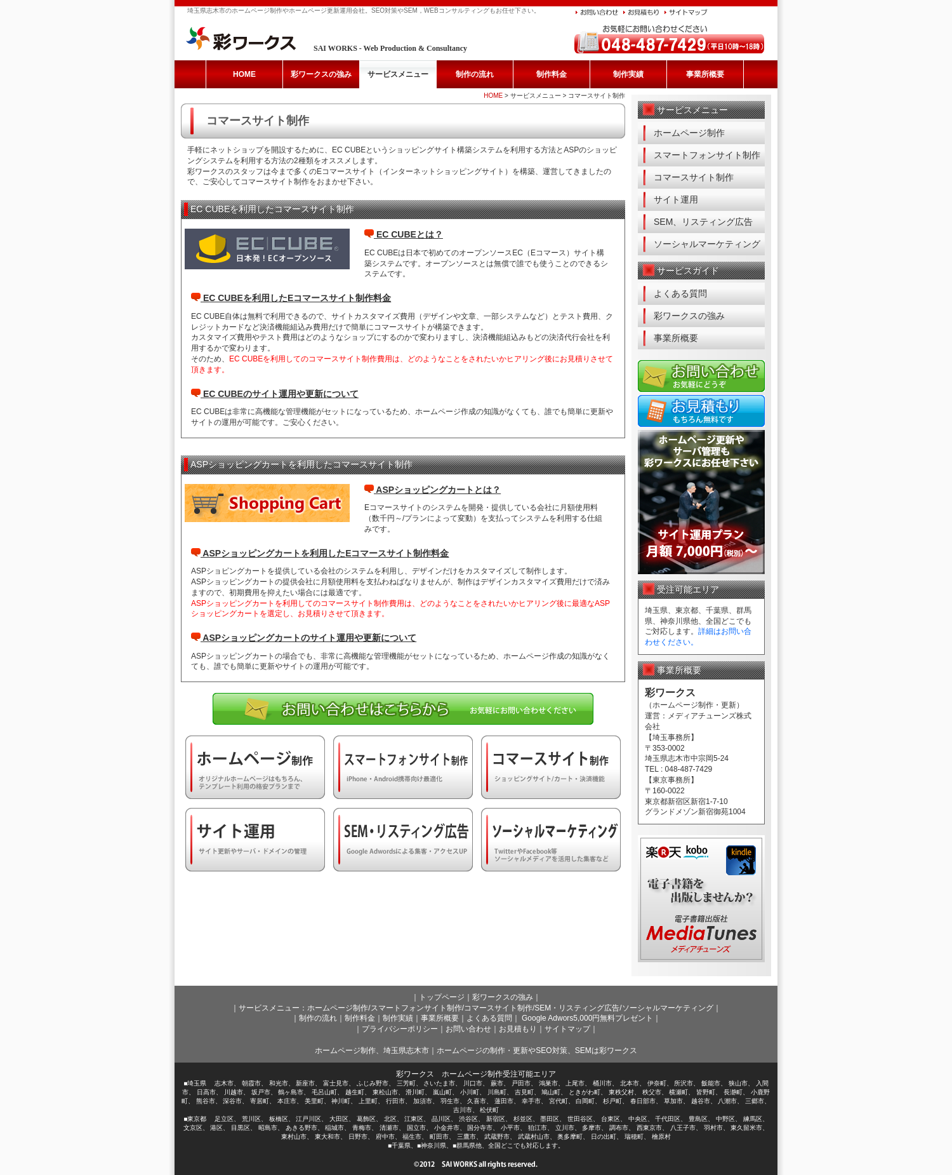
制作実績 (628, 74)
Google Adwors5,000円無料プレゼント (587, 1018)
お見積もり (518, 1028)
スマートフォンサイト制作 (707, 155)
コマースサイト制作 (694, 177)
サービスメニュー (397, 74)
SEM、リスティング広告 (703, 222)
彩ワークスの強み (321, 74)
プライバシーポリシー (400, 1028)
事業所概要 (705, 74)
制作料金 (551, 74)
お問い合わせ (468, 1028)
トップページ (442, 997)
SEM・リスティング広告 (576, 1008)
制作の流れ (475, 74)
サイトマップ (567, 1028)
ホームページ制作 (689, 133)
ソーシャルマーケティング (707, 244)
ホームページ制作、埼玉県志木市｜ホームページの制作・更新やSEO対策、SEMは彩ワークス (476, 1050)
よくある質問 (680, 293)
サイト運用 (676, 199)
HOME (244, 74)
